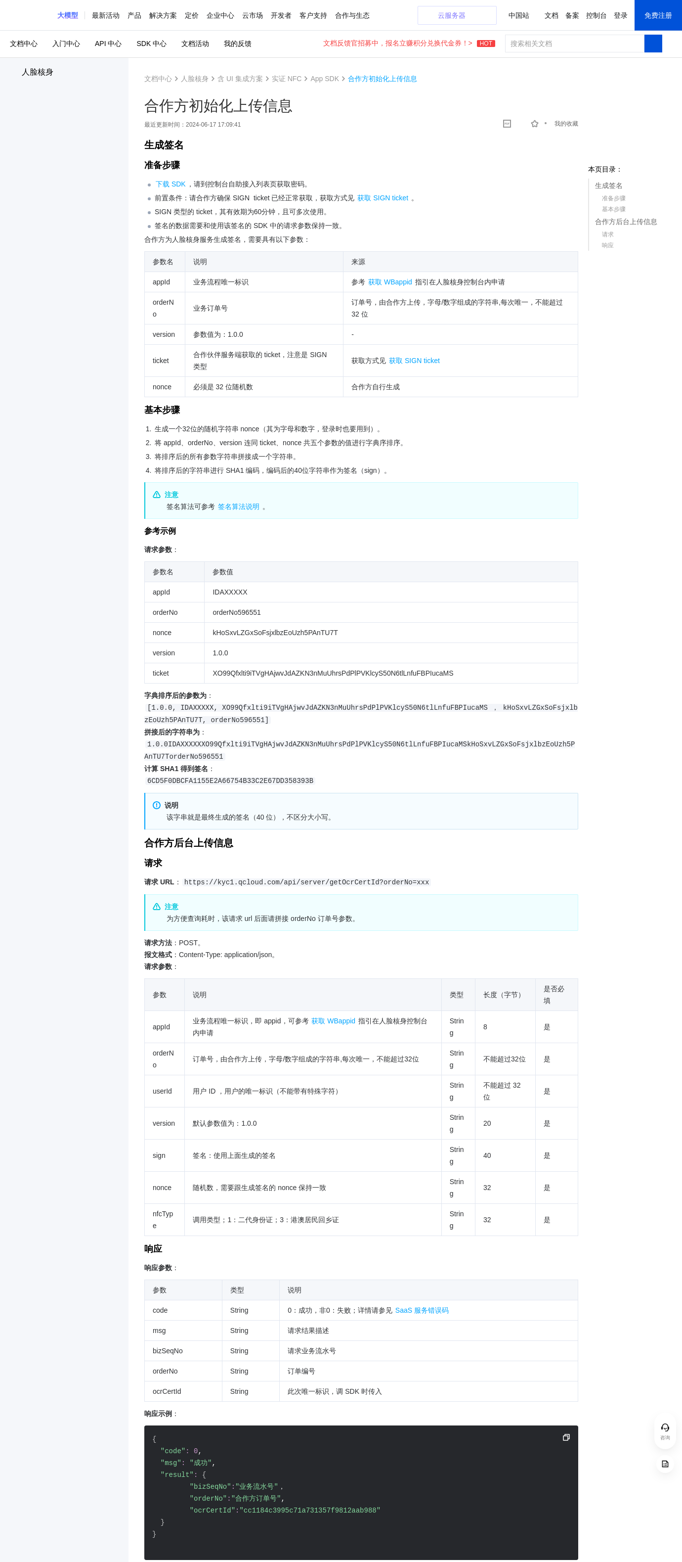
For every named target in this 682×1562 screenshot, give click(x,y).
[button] (67, 15)
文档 (551, 15)
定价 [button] (192, 15)
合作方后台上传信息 (626, 222)
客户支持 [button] (313, 15)
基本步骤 (614, 209)
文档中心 (24, 43)
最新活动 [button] (106, 15)
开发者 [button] (281, 15)
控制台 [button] (596, 15)
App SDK (324, 79)
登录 (621, 15)
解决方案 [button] (163, 15)
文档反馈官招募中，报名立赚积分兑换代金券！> (409, 43)
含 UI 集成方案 (240, 79)
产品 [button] (134, 15)
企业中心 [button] (220, 15)
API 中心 (108, 43)
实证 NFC (287, 79)
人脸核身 (37, 72)
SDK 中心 (151, 43)
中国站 (519, 15)
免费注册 (658, 15)
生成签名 (609, 185)
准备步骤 (614, 198)
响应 (608, 245)
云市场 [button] (252, 15)
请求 (608, 234)
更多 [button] (342, 15)
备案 (572, 15)
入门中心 (66, 43)
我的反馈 (238, 43)
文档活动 (195, 43)
